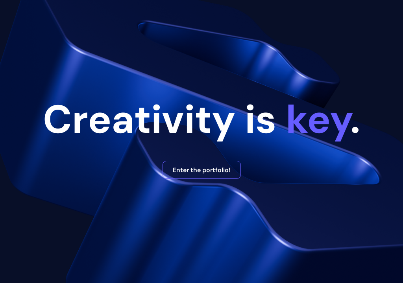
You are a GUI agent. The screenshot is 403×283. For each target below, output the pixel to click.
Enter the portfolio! (202, 170)
